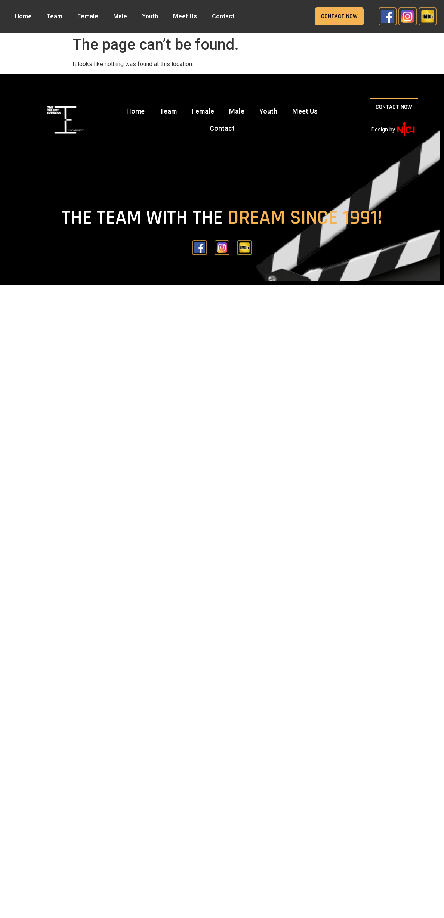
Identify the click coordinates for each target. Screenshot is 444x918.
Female (87, 16)
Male (120, 16)
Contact (223, 16)
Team (54, 16)
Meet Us (185, 16)
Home (23, 16)
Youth (150, 16)
